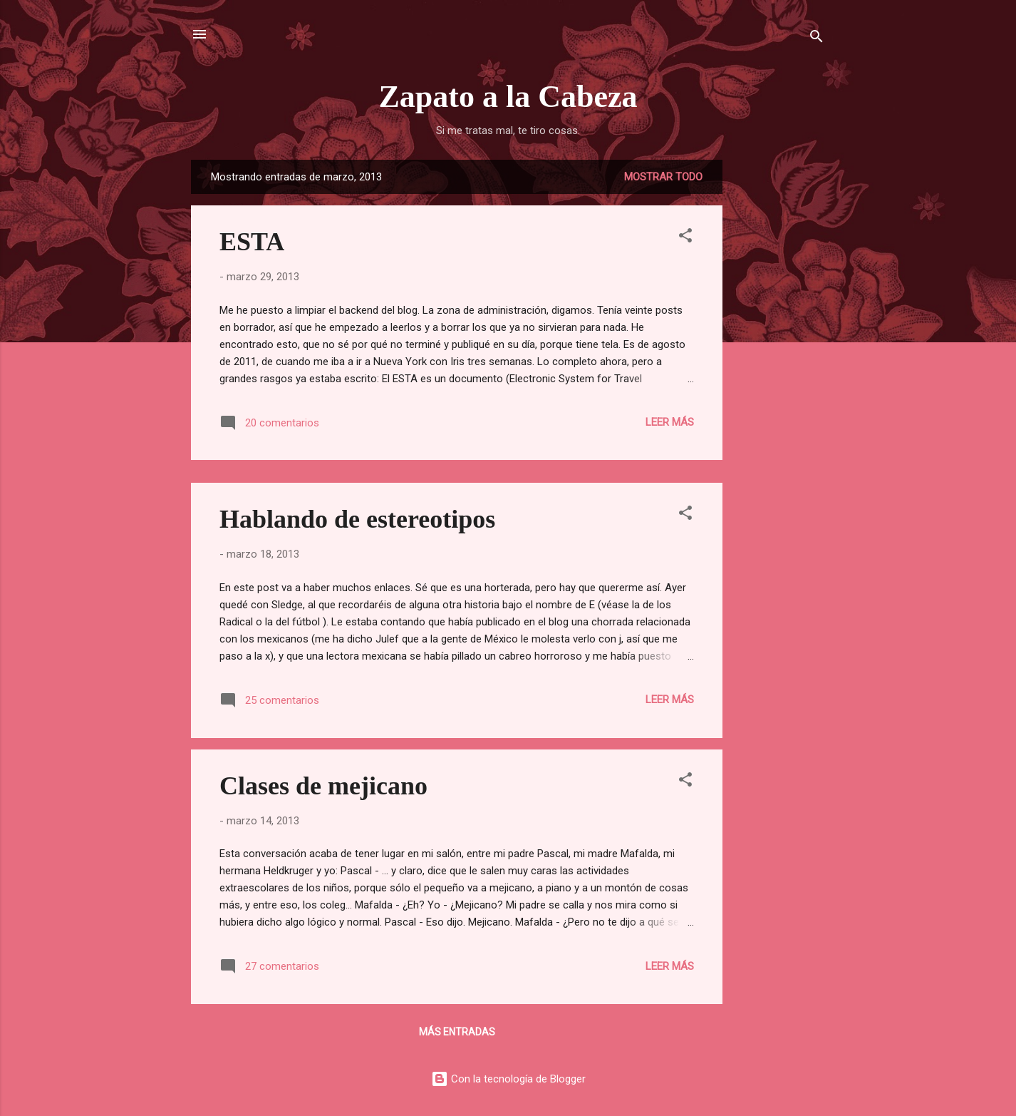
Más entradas (457, 1032)
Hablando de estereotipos (357, 519)
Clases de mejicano (323, 786)
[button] (685, 238)
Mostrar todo (663, 176)
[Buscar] (816, 39)
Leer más (670, 422)
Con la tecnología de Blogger (508, 1079)
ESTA (251, 241)
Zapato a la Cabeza (508, 96)
